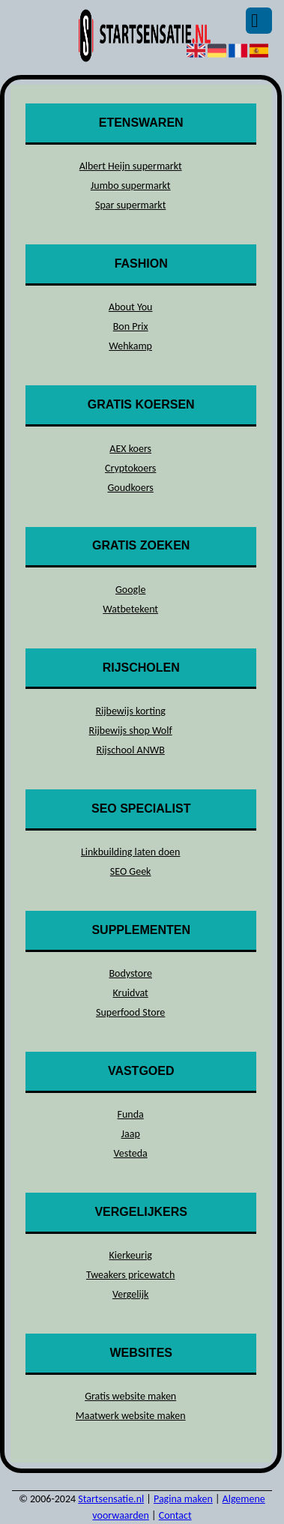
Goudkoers (131, 487)
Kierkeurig (130, 1255)
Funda (131, 1114)
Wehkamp (130, 346)
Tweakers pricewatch (130, 1274)
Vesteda (131, 1153)
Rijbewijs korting (130, 711)
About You (131, 307)
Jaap (130, 1133)
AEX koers (130, 448)
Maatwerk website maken (131, 1415)
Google (130, 589)
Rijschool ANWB (131, 750)
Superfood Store (130, 1012)
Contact (175, 1515)
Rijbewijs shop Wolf (130, 730)
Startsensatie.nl (111, 1499)
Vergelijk (130, 1294)
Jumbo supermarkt (131, 185)
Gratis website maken (130, 1396)
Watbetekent (130, 609)
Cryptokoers (130, 468)
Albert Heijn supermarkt (130, 166)
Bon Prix (130, 326)
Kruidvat (130, 993)
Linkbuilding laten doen (131, 852)
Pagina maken (183, 1499)
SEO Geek (130, 871)
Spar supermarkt (130, 205)
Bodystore (130, 973)
